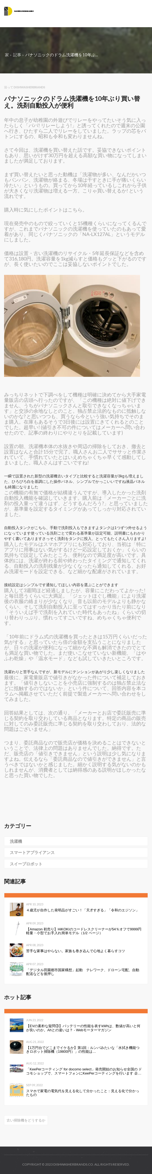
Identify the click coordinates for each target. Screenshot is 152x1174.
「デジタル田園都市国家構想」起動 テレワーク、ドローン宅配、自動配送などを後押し (82, 972)
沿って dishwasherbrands (24, 87)
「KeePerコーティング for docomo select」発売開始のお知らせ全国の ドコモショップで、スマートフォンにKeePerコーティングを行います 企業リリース (84, 1071)
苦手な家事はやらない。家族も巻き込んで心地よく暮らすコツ (75, 951)
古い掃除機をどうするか (26, 1120)
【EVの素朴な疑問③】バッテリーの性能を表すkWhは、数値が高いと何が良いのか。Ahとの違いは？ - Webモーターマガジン (83, 1028)
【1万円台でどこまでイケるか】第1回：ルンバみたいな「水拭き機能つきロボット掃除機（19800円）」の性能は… (82, 1050)
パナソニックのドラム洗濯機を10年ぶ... (61, 54)
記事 (17, 54)
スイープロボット (26, 863)
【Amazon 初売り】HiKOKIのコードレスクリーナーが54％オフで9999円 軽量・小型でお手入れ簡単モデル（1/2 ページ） (84, 931)
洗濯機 (16, 841)
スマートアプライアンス (32, 852)
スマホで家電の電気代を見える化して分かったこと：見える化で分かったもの (82, 1093)
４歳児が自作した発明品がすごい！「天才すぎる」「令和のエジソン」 (82, 910)
